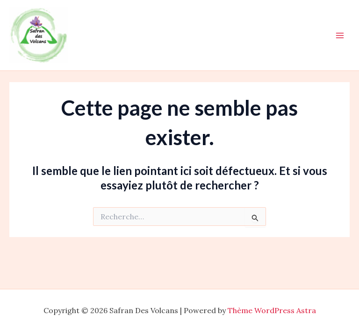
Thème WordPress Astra (272, 310)
